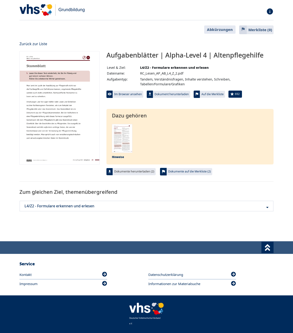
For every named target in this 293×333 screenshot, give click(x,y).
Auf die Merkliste (212, 94)
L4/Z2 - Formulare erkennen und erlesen (146, 206)
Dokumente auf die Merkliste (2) (189, 171)
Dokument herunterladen (172, 94)
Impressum (63, 283)
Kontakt (63, 274)
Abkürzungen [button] (220, 29)
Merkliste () (260, 29)
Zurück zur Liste (33, 43)
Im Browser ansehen (128, 94)
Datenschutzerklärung (192, 274)
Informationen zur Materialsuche (192, 283)
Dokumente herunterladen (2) (134, 171)
